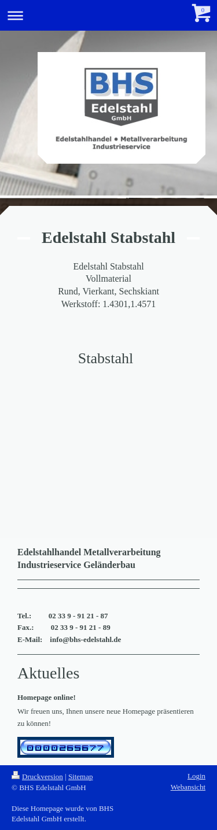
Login (196, 776)
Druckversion (37, 776)
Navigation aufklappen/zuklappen (108, 15)
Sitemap (80, 776)
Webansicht (188, 787)
